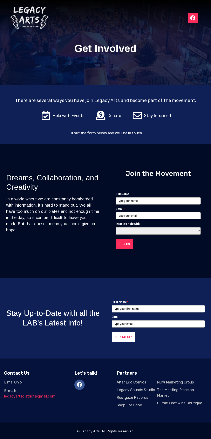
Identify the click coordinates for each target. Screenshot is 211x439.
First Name (120, 302)
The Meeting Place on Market (175, 393)
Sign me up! (123, 337)
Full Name (122, 194)
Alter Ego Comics (131, 382)
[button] (117, 14)
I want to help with (128, 223)
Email (120, 209)
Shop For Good (129, 405)
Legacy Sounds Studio (136, 390)
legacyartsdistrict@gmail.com (29, 396)
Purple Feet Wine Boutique (179, 403)
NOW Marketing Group (175, 382)
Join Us (124, 244)
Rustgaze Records (132, 397)
